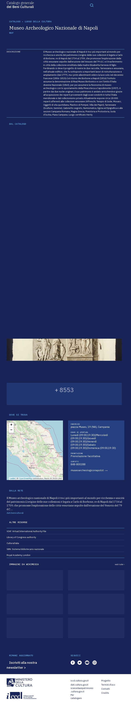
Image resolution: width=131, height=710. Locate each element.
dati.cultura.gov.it (79, 684)
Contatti (105, 688)
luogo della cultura (38, 21)
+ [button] (11, 425)
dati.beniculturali (15, 512)
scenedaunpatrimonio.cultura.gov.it (82, 690)
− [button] (11, 430)
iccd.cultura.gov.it (80, 680)
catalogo (14, 21)
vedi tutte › (119, 564)
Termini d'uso (108, 684)
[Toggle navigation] (92, 5)
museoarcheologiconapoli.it (87, 470)
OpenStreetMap (25, 478)
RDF (11, 32)
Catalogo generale (20, 5)
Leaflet (12, 478)
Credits (105, 692)
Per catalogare (76, 697)
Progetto (106, 680)
